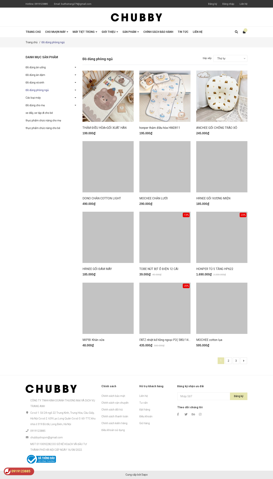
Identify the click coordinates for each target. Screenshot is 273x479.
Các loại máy (33, 97)
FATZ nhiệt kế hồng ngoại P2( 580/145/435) (168, 340)
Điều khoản (145, 416)
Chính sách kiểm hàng (114, 423)
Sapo (144, 474)
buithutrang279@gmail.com (76, 3)
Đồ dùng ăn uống (36, 67)
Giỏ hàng (144, 423)
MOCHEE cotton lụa (209, 340)
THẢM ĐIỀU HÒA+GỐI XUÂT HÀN (104, 128)
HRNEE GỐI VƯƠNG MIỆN (213, 198)
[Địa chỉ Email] (212, 396)
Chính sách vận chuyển (115, 402)
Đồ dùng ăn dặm (35, 74)
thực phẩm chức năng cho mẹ (43, 120)
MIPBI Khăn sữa (93, 340)
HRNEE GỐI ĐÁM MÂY (97, 269)
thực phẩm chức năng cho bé (43, 128)
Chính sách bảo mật (113, 395)
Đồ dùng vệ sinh (35, 82)
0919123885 (41, 3)
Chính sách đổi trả (112, 409)
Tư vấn (143, 402)
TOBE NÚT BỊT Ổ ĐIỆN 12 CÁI (158, 269)
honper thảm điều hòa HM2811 (159, 128)
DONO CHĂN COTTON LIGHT (101, 198)
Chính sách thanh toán (114, 416)
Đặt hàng (144, 409)
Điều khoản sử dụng (113, 430)
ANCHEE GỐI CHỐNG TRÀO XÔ (216, 128)
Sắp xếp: (207, 58)
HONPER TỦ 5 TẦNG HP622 (214, 269)
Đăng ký (212, 3)
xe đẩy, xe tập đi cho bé (39, 112)
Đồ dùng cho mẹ (35, 105)
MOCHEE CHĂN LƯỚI (153, 198)
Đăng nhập (228, 3)
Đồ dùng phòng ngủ (37, 90)
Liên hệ (243, 3)
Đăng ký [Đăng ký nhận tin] (238, 396)
